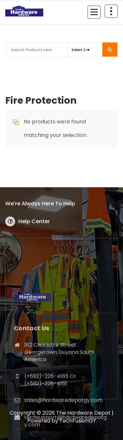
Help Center (34, 221)
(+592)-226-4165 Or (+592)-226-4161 (50, 412)
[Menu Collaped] (94, 12)
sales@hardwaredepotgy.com (63, 433)
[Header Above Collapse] (111, 11)
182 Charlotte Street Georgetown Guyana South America (59, 385)
